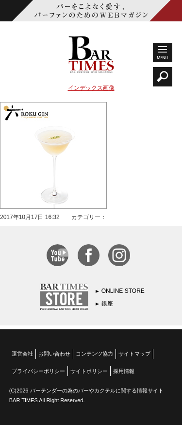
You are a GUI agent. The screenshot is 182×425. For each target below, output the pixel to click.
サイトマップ (134, 354)
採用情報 (123, 371)
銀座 (107, 303)
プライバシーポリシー (38, 371)
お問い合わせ (54, 354)
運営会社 (22, 354)
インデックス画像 (91, 88)
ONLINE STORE (123, 291)
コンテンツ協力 (94, 354)
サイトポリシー (89, 371)
